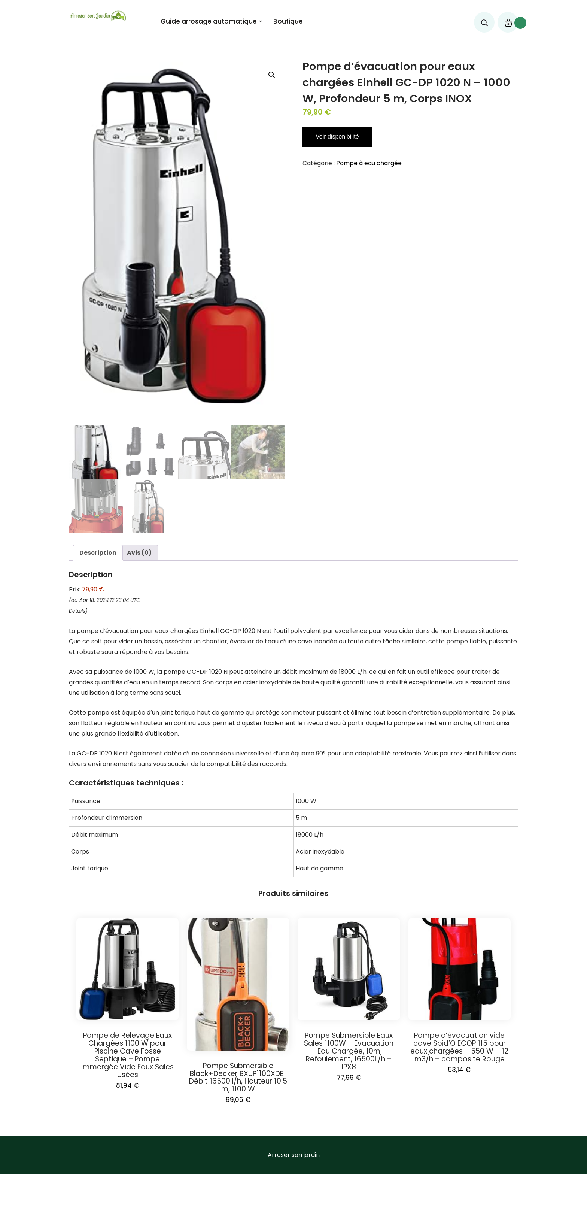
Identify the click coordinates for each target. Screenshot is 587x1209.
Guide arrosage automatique (209, 21)
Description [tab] (97, 551)
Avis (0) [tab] (139, 551)
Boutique (288, 21)
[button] (272, 75)
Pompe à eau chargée (369, 163)
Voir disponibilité (337, 136)
